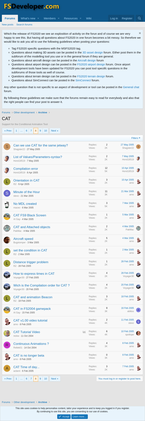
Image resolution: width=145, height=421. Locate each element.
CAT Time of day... (26, 367)
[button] (38, 18)
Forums (10, 18)
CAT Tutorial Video (26, 332)
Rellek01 (17, 347)
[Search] (139, 18)
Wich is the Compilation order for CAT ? (41, 285)
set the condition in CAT (30, 250)
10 (45, 130)
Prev (9, 130)
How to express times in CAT (34, 273)
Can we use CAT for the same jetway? (40, 145)
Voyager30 (18, 277)
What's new (28, 18)
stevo (16, 196)
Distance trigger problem (30, 262)
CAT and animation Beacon (32, 297)
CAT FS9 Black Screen (29, 215)
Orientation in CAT (26, 180)
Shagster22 (19, 149)
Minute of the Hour (26, 192)
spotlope (129, 334)
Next (53, 130)
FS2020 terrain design (91, 76)
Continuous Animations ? (31, 344)
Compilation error (25, 169)
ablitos (130, 311)
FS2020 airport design (91, 64)
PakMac (17, 231)
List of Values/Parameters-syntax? (37, 157)
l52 (14, 184)
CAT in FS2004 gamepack (32, 309)
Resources (71, 18)
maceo (16, 207)
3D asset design (93, 52)
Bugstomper (19, 242)
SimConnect (83, 80)
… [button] (21, 130)
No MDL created (25, 204)
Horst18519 (19, 161)
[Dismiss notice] (139, 34)
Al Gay (16, 219)
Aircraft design (87, 60)
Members (50, 18)
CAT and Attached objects (31, 227)
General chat (131, 87)
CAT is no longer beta (28, 355)
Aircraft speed (23, 239)
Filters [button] (134, 138)
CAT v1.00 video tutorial (30, 320)
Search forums (24, 24)
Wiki (88, 18)
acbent (16, 371)
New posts (7, 24)
